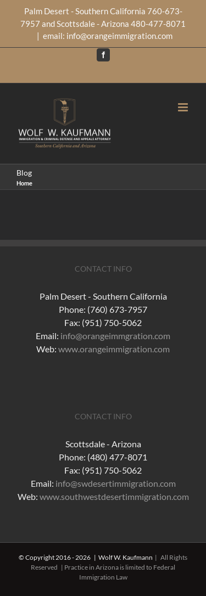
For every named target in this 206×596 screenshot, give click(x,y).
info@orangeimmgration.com (115, 335)
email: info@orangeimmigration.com (107, 36)
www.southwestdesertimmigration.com (114, 496)
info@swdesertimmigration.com (115, 483)
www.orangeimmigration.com (114, 349)
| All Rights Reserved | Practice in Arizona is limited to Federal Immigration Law (109, 567)
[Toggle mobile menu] (184, 107)
